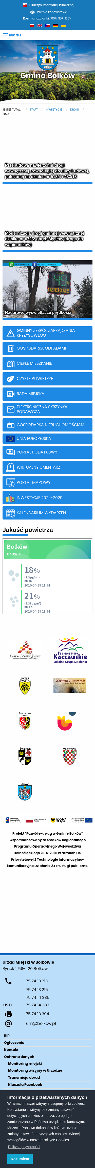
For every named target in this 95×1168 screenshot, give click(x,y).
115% (61, 18)
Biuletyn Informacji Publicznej (48, 5)
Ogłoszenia (14, 1043)
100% (53, 18)
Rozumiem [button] (20, 1159)
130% (68, 18)
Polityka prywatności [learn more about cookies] (24, 1147)
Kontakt (11, 1050)
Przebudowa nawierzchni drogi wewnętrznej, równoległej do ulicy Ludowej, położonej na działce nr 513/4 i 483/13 (47, 171)
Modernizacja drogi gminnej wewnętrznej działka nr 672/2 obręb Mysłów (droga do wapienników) (44, 239)
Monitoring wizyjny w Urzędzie (35, 1070)
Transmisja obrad (24, 1077)
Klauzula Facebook (25, 1085)
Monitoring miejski (25, 1064)
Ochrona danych (19, 1057)
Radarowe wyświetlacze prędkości (38, 312)
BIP (7, 1036)
